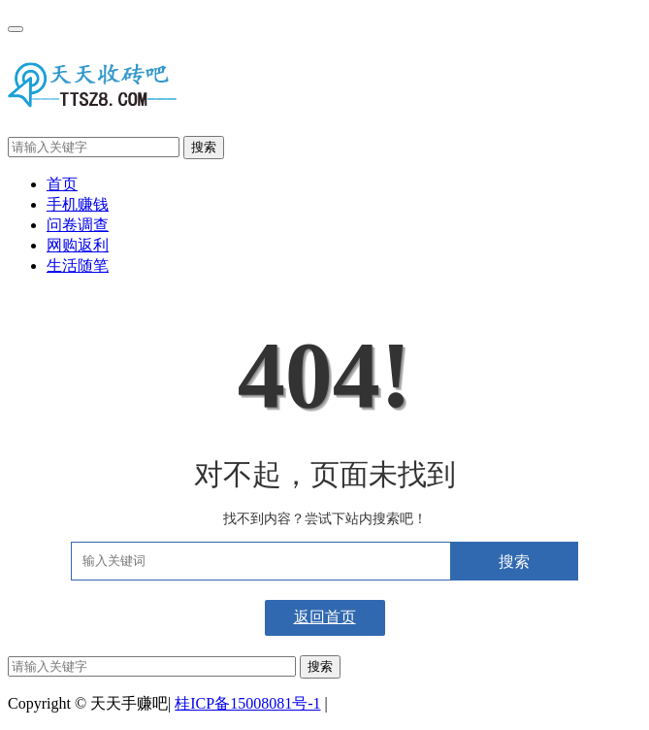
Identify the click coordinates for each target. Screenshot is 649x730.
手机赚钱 (78, 204)
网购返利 (78, 245)
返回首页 (325, 617)
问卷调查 (78, 224)
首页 (62, 184)
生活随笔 (78, 265)
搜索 (203, 147)
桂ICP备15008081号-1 (247, 703)
